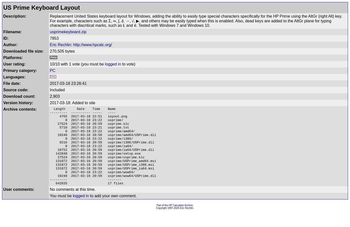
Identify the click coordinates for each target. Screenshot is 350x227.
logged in (113, 64)
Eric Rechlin (60, 45)
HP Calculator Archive (181, 221)
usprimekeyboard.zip (68, 32)
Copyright (161, 223)
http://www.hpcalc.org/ (92, 45)
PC (52, 70)
